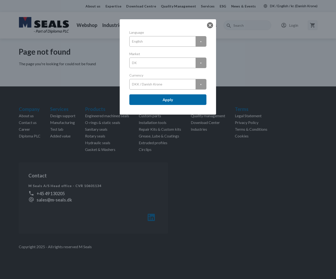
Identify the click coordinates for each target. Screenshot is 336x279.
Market (134, 54)
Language (136, 32)
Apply (168, 99)
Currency (136, 75)
